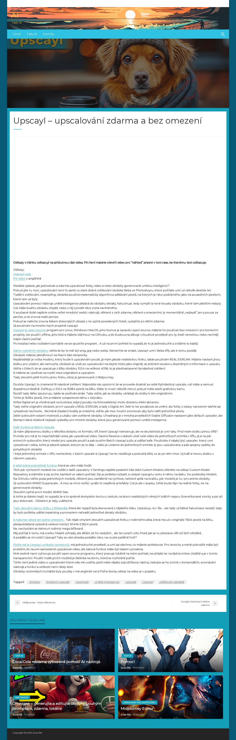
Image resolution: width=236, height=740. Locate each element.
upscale (130, 582)
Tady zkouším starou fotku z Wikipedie (40, 508)
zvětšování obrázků (171, 582)
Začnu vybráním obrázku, (31, 350)
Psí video (19, 278)
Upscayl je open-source (29, 330)
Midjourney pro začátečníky (140, 702)
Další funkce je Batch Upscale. (34, 427)
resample (82, 582)
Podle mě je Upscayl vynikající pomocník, (41, 544)
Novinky (48, 34)
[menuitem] (17, 34)
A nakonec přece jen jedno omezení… (39, 519)
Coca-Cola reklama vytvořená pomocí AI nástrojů (56, 662)
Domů (17, 34)
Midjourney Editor (137, 708)
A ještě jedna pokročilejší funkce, (35, 465)
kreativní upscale (58, 582)
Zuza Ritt (17, 667)
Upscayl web (22, 274)
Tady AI (32, 34)
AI (15, 15)
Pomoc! (128, 662)
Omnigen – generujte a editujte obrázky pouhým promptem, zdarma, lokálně (56, 706)
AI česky (34, 582)
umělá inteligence (107, 582)
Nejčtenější (21, 697)
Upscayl (147, 582)
